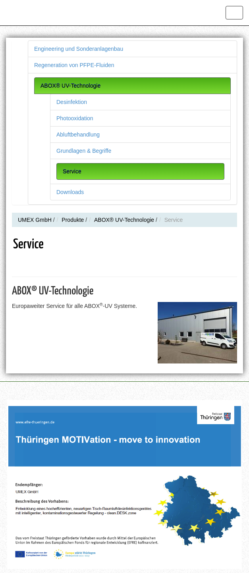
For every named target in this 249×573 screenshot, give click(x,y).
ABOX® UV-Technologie (70, 86)
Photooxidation (74, 118)
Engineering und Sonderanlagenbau (78, 49)
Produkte (73, 220)
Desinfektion (71, 102)
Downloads (70, 192)
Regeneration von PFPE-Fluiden (74, 65)
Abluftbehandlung (78, 134)
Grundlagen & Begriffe (83, 151)
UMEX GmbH (35, 220)
